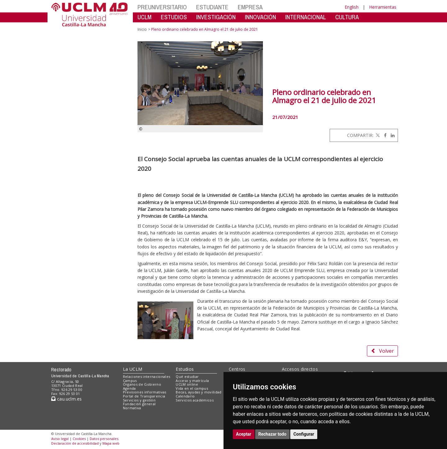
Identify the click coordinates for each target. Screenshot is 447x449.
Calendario (185, 396)
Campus (130, 380)
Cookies (79, 438)
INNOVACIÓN (260, 17)
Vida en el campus (192, 388)
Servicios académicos (195, 400)
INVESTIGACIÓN (216, 17)
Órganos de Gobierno (142, 384)
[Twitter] (377, 135)
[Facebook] (383, 135)
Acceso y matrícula (192, 380)
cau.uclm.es (66, 399)
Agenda (129, 388)
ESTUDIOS (174, 17)
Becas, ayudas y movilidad (198, 392)
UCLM (144, 17)
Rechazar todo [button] (272, 434)
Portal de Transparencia (144, 396)
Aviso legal (60, 438)
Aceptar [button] (243, 434)
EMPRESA (250, 7)
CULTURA (347, 17)
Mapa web (111, 443)
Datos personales (104, 438)
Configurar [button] (303, 434)
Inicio (142, 29)
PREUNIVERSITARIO (162, 7)
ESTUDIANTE (212, 7)
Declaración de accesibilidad (75, 443)
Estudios (185, 369)
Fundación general (139, 403)
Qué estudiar (187, 376)
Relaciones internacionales (146, 376)
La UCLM (132, 369)
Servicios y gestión (139, 400)
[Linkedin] (391, 135)
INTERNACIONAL (305, 17)
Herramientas (382, 7)
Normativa (132, 408)
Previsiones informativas (144, 392)
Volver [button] (382, 350)
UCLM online (187, 384)
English (352, 7)
